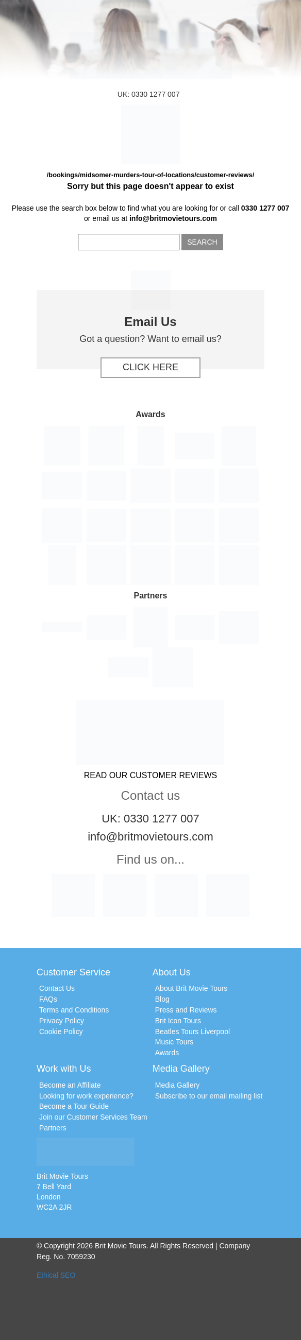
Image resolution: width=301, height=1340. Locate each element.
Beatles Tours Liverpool (192, 1031)
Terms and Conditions (74, 1010)
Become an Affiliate (70, 1085)
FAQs (48, 999)
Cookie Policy (61, 1031)
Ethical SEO (56, 1275)
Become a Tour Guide (74, 1106)
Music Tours (174, 1042)
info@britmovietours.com (173, 218)
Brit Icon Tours (178, 1021)
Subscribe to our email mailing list (209, 1096)
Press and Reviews (186, 1010)
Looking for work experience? (86, 1096)
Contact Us (57, 988)
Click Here (150, 367)
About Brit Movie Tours (191, 988)
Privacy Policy (61, 1021)
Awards (167, 1053)
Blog (162, 999)
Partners (52, 1128)
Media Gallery (177, 1085)
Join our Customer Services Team (93, 1117)
